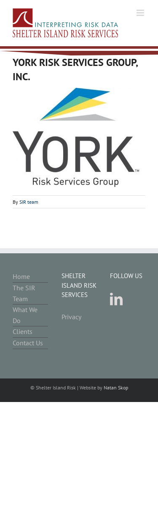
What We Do (25, 315)
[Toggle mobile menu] (141, 12)
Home (21, 276)
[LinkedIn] (116, 299)
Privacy (71, 317)
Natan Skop (116, 387)
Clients (22, 331)
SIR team (28, 202)
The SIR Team (24, 293)
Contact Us (28, 343)
